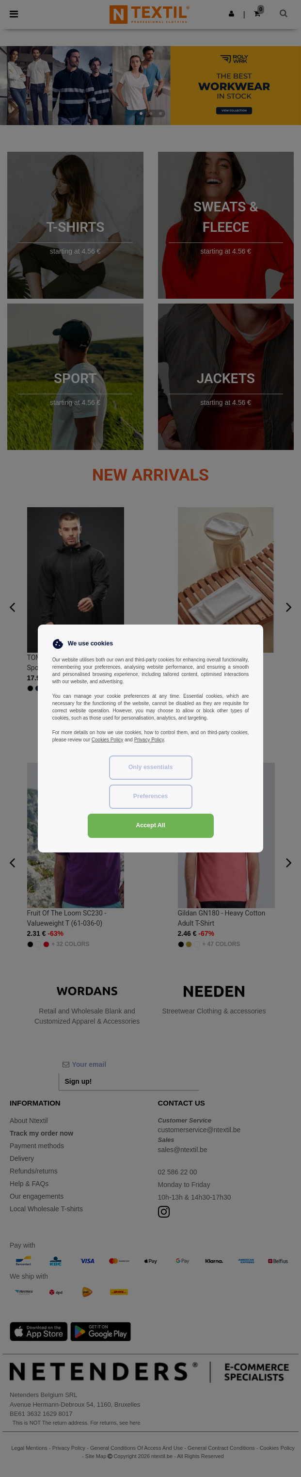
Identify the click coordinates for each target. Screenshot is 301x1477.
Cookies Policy (108, 739)
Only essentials (150, 767)
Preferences (150, 796)
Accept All (150, 825)
